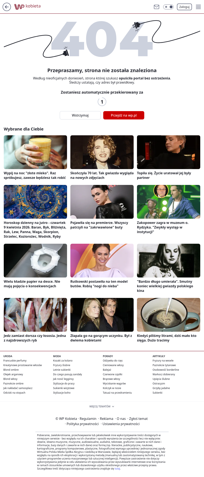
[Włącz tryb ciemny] (168, 6)
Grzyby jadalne (161, 388)
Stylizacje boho (62, 392)
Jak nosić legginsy (63, 379)
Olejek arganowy (13, 374)
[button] (198, 7)
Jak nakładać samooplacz (17, 388)
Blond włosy (10, 379)
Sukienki (157, 392)
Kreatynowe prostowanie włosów (22, 365)
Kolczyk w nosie (112, 388)
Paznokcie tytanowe (164, 365)
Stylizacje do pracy (64, 383)
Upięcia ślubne (161, 379)
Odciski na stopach (14, 392)
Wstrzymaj (80, 115)
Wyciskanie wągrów (114, 383)
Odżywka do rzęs (113, 360)
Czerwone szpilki (112, 374)
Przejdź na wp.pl (124, 115)
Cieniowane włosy (113, 365)
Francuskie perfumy (14, 360)
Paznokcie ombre (13, 383)
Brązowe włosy (111, 379)
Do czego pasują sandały (67, 374)
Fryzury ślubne (61, 365)
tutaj (117, 468)
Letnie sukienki (62, 370)
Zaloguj (184, 7)
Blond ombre (11, 370)
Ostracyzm (159, 383)
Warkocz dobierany (164, 374)
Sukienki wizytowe (63, 388)
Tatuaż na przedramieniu (117, 392)
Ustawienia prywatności (120, 424)
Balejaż (107, 370)
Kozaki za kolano (62, 360)
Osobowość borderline (166, 370)
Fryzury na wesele (163, 360)
